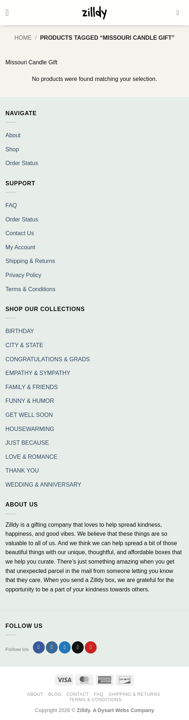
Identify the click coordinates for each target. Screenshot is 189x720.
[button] (9, 12)
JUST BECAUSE (27, 443)
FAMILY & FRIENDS (31, 387)
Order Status (21, 163)
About (13, 135)
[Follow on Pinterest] (91, 647)
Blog (54, 694)
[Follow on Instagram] (52, 647)
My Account (20, 247)
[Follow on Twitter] (65, 647)
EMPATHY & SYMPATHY (37, 373)
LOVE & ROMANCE (31, 457)
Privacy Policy (23, 275)
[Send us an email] (78, 647)
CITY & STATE (24, 345)
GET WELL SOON (29, 415)
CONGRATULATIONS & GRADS (47, 359)
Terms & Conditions (30, 289)
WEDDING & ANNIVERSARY (43, 485)
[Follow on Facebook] (39, 647)
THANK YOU (22, 470)
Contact (77, 694)
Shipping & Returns (30, 261)
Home (23, 38)
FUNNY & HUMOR (29, 401)
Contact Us (19, 233)
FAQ (11, 205)
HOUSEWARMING (29, 429)
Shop (12, 149)
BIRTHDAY (19, 331)
